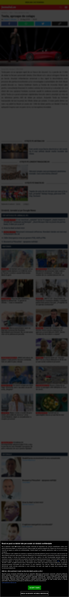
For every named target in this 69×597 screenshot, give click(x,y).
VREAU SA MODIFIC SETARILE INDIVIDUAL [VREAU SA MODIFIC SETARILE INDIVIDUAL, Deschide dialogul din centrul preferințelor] (34, 593)
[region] (34, 568)
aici (58, 561)
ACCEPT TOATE (34, 588)
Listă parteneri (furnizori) (9, 582)
